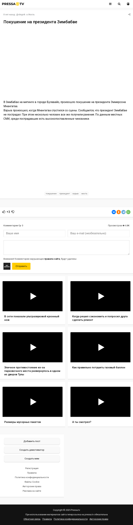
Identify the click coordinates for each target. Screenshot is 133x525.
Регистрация (31, 468)
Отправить (21, 266)
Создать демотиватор (31, 449)
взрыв (76, 193)
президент (64, 193)
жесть (84, 193)
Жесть (31, 14)
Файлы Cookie (31, 482)
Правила (32, 473)
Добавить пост (32, 441)
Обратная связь (32, 519)
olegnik (21, 14)
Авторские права (32, 486)
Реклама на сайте (32, 491)
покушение (51, 193)
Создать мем (32, 458)
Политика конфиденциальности (32, 477)
